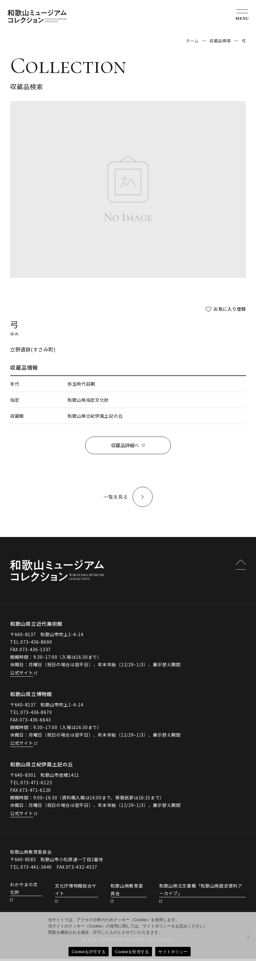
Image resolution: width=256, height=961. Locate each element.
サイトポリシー (173, 951)
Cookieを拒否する (132, 951)
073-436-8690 (36, 644)
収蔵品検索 (220, 41)
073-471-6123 (36, 784)
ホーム (192, 41)
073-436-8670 (36, 714)
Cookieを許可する (89, 951)
